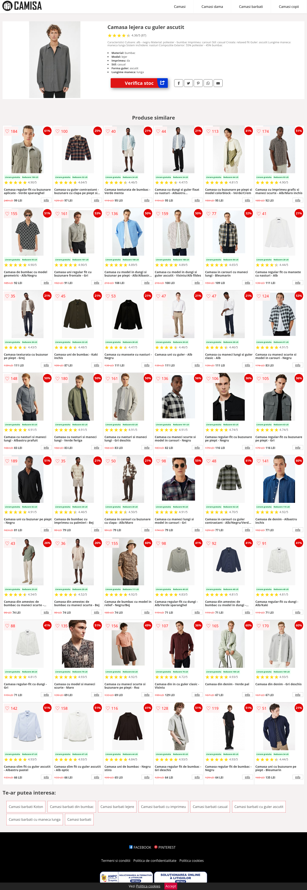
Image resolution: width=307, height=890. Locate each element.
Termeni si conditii (115, 860)
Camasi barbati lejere (117, 806)
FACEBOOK (140, 847)
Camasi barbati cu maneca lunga (34, 819)
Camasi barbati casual (210, 806)
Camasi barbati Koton (26, 806)
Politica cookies (192, 860)
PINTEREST (164, 847)
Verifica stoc (146, 83)
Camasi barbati (251, 6)
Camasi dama (212, 6)
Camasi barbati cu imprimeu (163, 806)
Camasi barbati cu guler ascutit (259, 806)
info (46, 200)
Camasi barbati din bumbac (72, 806)
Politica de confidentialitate (155, 860)
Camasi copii (289, 6)
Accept (170, 886)
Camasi (179, 6)
